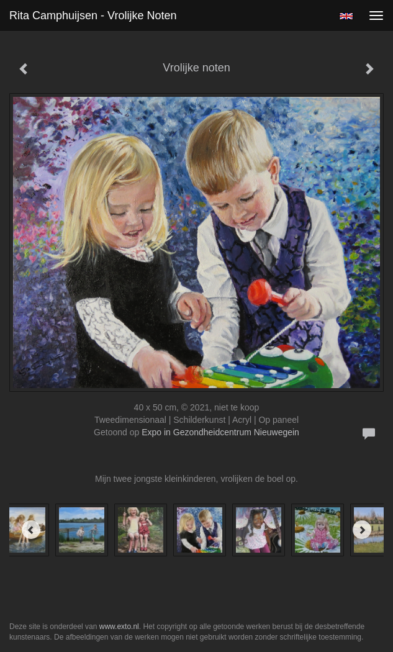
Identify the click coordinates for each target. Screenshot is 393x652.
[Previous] (31, 529)
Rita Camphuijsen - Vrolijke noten (92, 15)
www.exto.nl (119, 626)
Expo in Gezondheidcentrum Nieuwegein (220, 432)
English (346, 16)
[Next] (362, 529)
